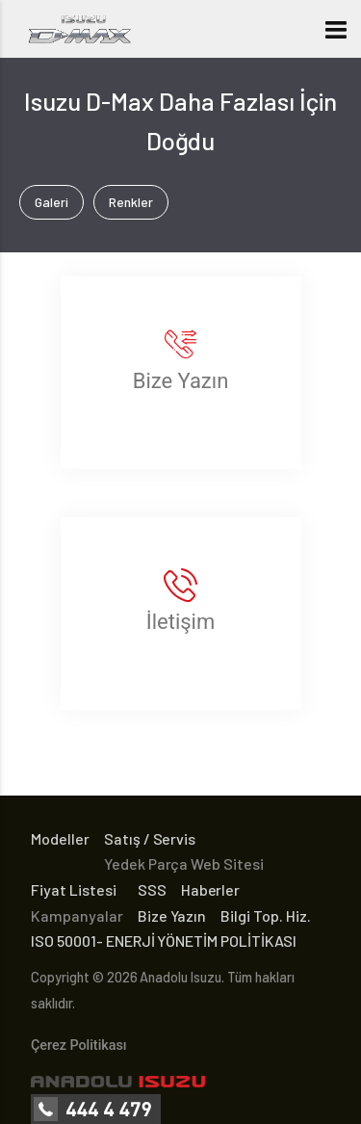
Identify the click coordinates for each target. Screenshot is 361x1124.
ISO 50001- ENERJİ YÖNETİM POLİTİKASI (164, 940)
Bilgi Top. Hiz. (265, 915)
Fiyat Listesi (73, 889)
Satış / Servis (150, 838)
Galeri (51, 202)
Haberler (211, 889)
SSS (152, 889)
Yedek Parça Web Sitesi (184, 863)
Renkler (131, 202)
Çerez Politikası (79, 1045)
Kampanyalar (77, 915)
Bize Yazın (172, 915)
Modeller (60, 838)
